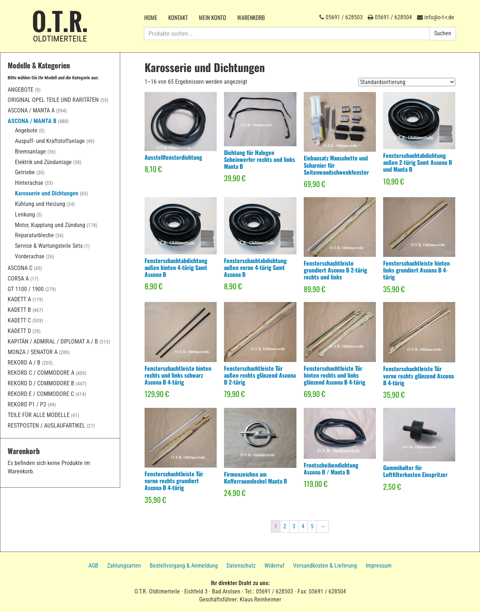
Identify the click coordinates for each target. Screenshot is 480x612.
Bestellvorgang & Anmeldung (184, 565)
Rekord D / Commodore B (41, 383)
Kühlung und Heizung (40, 203)
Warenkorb (251, 17)
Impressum (379, 565)
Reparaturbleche (34, 235)
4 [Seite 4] (303, 526)
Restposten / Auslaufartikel (46, 425)
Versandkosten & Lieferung (325, 565)
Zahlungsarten (124, 565)
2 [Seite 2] (284, 526)
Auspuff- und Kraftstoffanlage (50, 141)
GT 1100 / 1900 (26, 289)
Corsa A (18, 278)
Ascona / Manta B (32, 121)
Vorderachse (29, 256)
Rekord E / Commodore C (41, 393)
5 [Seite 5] (312, 526)
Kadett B (19, 309)
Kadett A (19, 299)
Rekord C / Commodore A (41, 372)
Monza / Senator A (33, 352)
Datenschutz (241, 565)
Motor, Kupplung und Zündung (50, 225)
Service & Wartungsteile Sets (49, 245)
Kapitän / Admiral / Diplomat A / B (53, 341)
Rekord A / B (24, 362)
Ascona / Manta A (31, 110)
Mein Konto (212, 17)
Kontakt (178, 17)
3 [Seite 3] (293, 526)
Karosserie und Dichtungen (46, 193)
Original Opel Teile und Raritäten (53, 99)
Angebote (21, 89)
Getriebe (25, 172)
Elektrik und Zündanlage (43, 162)
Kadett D (19, 330)
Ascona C (20, 268)
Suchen (442, 33)
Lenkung (25, 214)
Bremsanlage (30, 151)
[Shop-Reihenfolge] (406, 82)
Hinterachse (29, 182)
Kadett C (19, 320)
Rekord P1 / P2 (27, 404)
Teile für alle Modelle (39, 415)
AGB (93, 565)
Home (150, 17)
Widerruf (274, 565)
